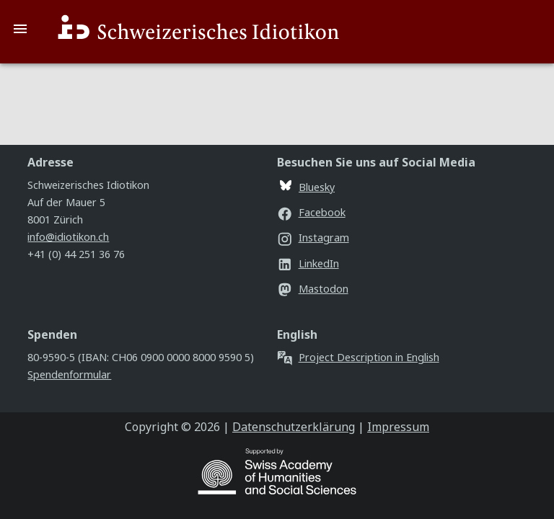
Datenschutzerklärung (293, 427)
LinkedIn (308, 263)
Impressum (398, 427)
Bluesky (307, 187)
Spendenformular (69, 374)
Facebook (311, 212)
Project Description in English (358, 357)
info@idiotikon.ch (68, 237)
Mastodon (312, 289)
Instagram (313, 237)
